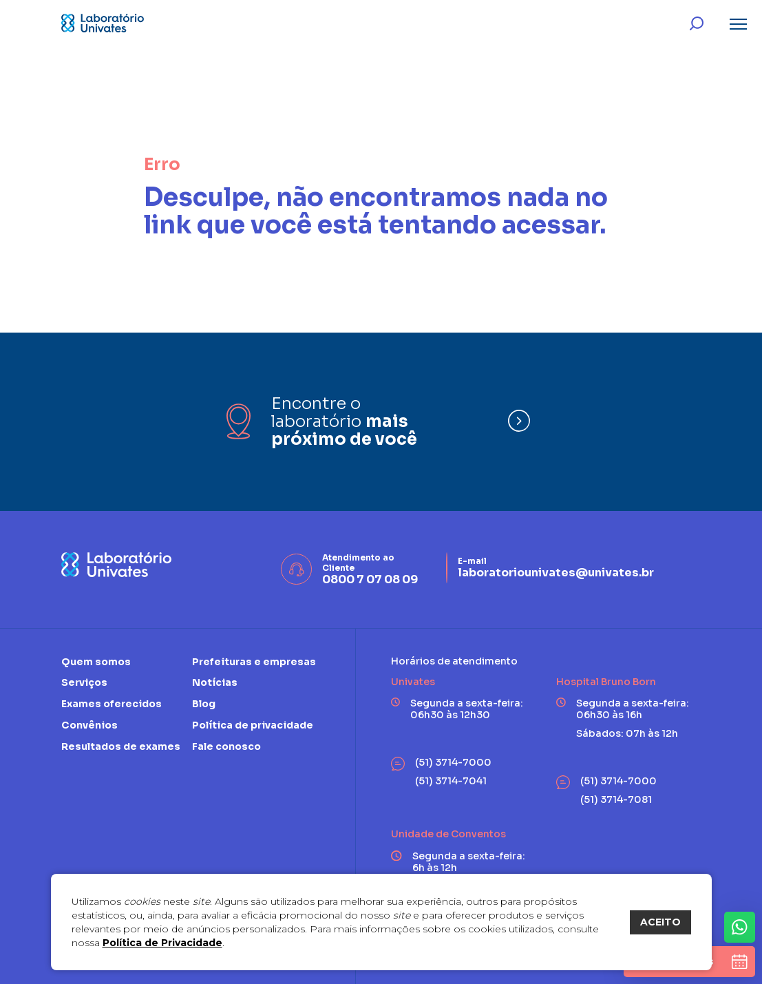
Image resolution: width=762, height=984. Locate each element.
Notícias (214, 682)
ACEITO (660, 922)
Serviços (84, 682)
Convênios (89, 725)
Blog (203, 704)
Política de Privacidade (162, 942)
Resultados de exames (120, 746)
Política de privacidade (252, 725)
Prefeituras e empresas (254, 662)
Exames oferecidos (111, 704)
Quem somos (96, 662)
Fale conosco (226, 746)
